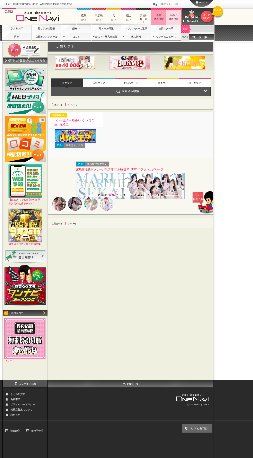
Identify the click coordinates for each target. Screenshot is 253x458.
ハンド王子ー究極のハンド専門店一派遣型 (74, 122)
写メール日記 (106, 28)
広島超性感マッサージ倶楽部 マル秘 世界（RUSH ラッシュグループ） (121, 169)
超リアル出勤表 (46, 28)
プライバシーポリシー (22, 404)
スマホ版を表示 (27, 383)
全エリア (67, 83)
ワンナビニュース (166, 36)
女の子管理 (37, 430)
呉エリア (163, 83)
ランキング (16, 28)
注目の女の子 (166, 28)
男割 (16, 36)
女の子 (185, 37)
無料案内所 (17, 312)
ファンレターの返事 (136, 28)
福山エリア (195, 83)
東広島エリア (130, 83)
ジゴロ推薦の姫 (201, 197)
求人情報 (136, 36)
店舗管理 (15, 430)
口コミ (76, 36)
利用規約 (15, 415)
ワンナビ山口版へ (199, 428)
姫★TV (76, 28)
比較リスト (170, 4)
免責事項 (15, 399)
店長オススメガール (46, 36)
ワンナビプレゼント (208, 17)
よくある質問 (17, 394)
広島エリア (99, 83)
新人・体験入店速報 (106, 36)
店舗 (185, 29)
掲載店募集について (21, 409)
